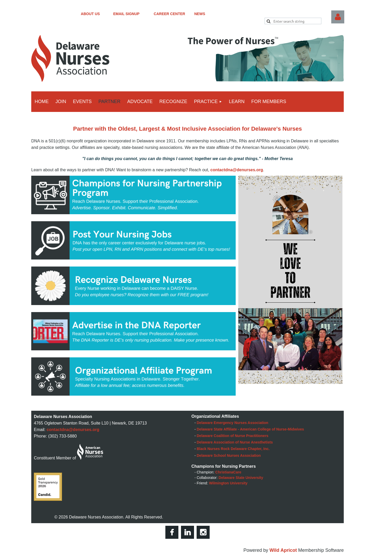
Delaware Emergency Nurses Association (232, 423)
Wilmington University (228, 483)
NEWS (199, 14)
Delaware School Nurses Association (229, 455)
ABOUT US (97, 14)
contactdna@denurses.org (236, 170)
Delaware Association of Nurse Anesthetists (235, 442)
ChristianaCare (228, 472)
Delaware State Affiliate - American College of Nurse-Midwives (250, 429)
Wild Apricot (283, 550)
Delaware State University (240, 478)
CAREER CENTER (174, 14)
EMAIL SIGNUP (133, 14)
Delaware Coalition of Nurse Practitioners (232, 436)
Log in (337, 16)
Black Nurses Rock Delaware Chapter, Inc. (233, 449)
